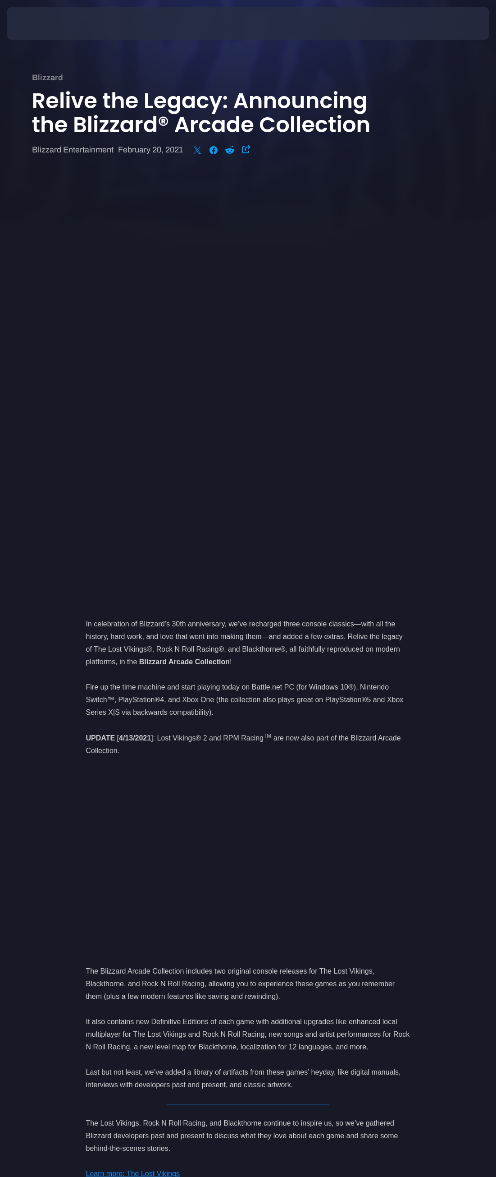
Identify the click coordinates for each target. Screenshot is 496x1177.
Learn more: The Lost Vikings (133, 749)
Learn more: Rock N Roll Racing (137, 761)
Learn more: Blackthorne (125, 774)
